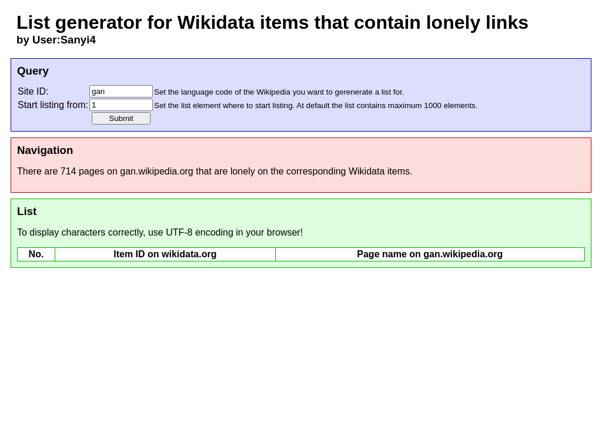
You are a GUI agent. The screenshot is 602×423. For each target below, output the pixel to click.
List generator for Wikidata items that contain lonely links (272, 22)
